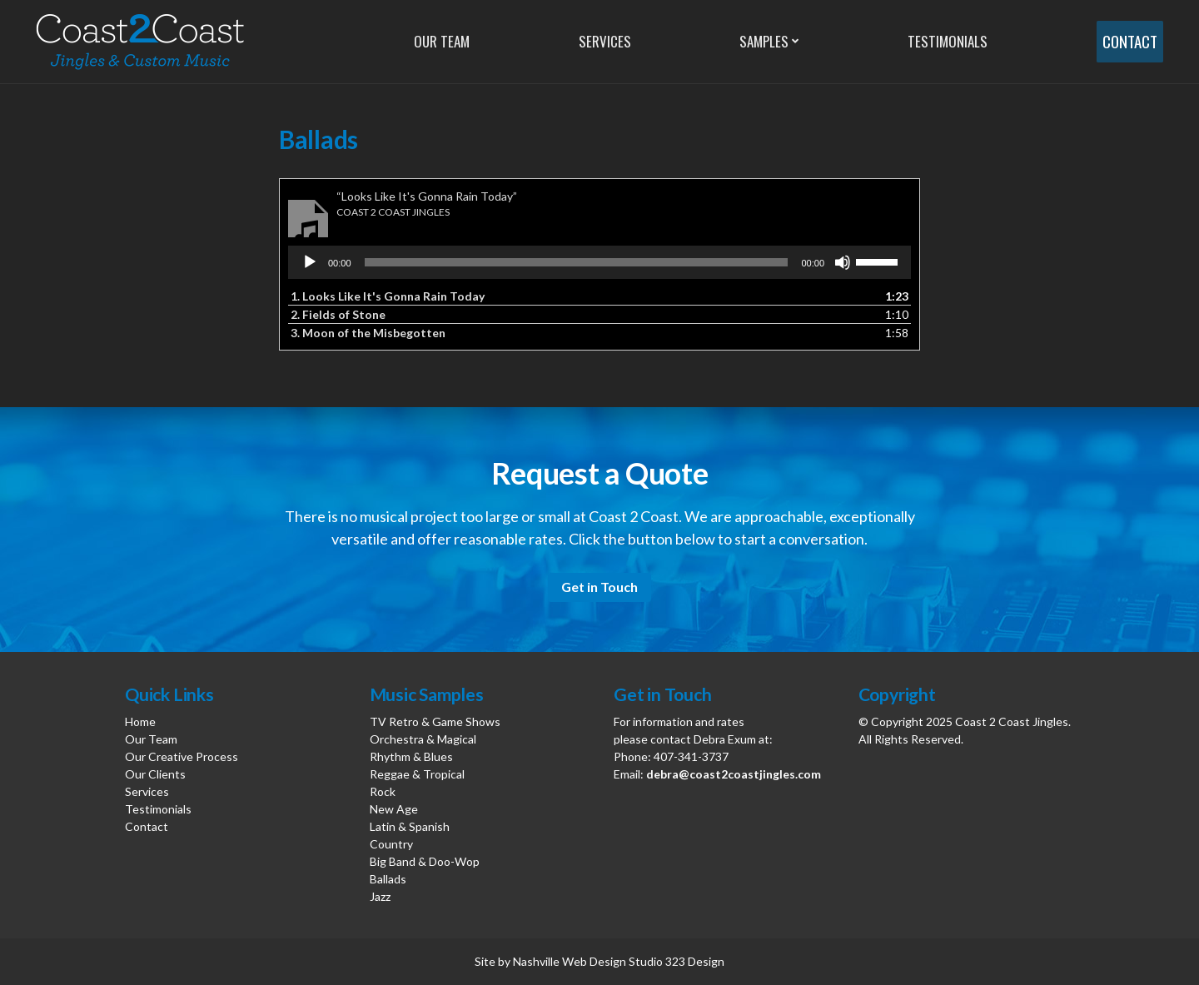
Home (140, 721)
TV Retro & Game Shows (435, 721)
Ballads (388, 879)
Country (391, 844)
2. (338, 314)
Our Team (442, 41)
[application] (599, 262)
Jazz (380, 896)
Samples (760, 41)
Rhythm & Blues (411, 756)
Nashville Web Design (569, 961)
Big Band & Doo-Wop (425, 861)
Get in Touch (599, 586)
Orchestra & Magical (423, 739)
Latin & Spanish (410, 826)
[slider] (577, 262)
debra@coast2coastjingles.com (733, 774)
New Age (394, 809)
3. (368, 333)
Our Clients (155, 774)
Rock (383, 791)
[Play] (309, 262)
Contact (1126, 42)
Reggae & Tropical (417, 774)
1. (388, 296)
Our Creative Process (181, 756)
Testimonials (942, 41)
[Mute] (842, 262)
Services (602, 41)
